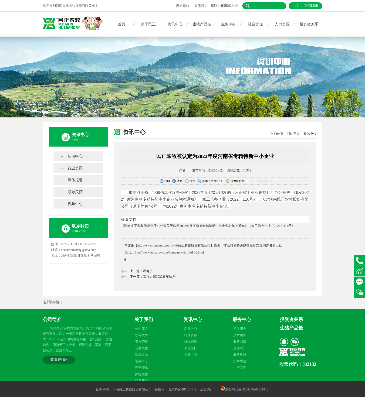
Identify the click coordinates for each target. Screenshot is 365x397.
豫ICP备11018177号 (182, 389)
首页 (121, 24)
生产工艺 (239, 368)
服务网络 (239, 341)
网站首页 (293, 133)
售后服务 (239, 328)
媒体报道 (75, 180)
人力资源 (282, 24)
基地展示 (141, 354)
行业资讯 (75, 168)
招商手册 (239, 361)
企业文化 (141, 348)
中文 (296, 5)
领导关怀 (75, 192)
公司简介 (141, 328)
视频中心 (75, 204)
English (311, 5)
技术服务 (239, 335)
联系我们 (201, 6)
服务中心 (228, 24)
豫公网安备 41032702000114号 (244, 389)
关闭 (190, 181)
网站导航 (182, 6)
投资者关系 (309, 24)
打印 (164, 181)
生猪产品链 (202, 24)
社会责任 (255, 24)
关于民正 (148, 24)
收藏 (177, 181)
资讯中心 (175, 24)
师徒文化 (141, 374)
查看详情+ (58, 360)
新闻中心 (75, 156)
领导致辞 (141, 335)
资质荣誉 (141, 341)
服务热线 (239, 354)
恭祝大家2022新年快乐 (159, 276)
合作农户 (239, 348)
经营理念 (141, 368)
